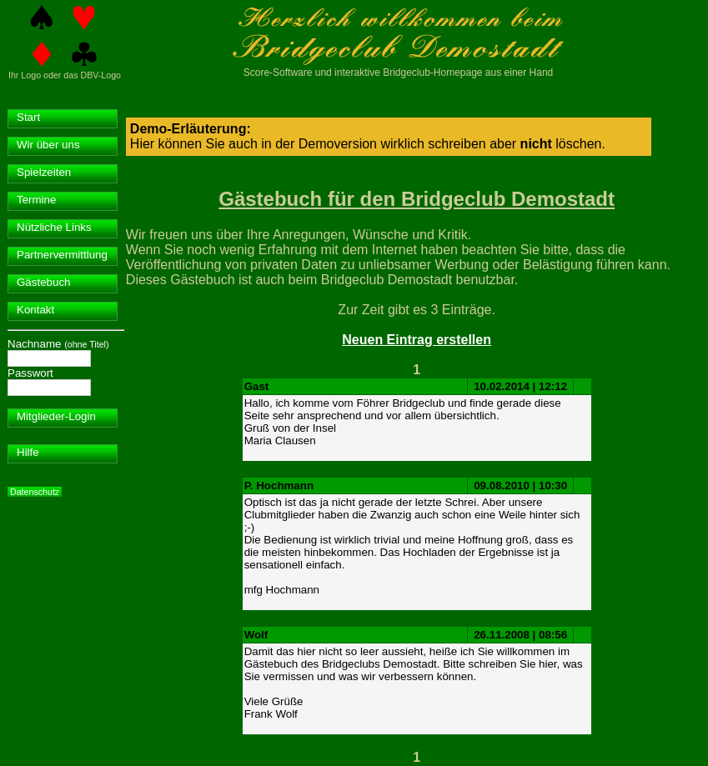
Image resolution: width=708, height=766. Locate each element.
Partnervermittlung (62, 254)
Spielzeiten (44, 172)
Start (28, 117)
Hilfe (28, 452)
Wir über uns (48, 144)
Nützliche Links (54, 227)
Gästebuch (43, 282)
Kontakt (35, 309)
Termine (36, 199)
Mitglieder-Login (56, 416)
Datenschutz (35, 492)
